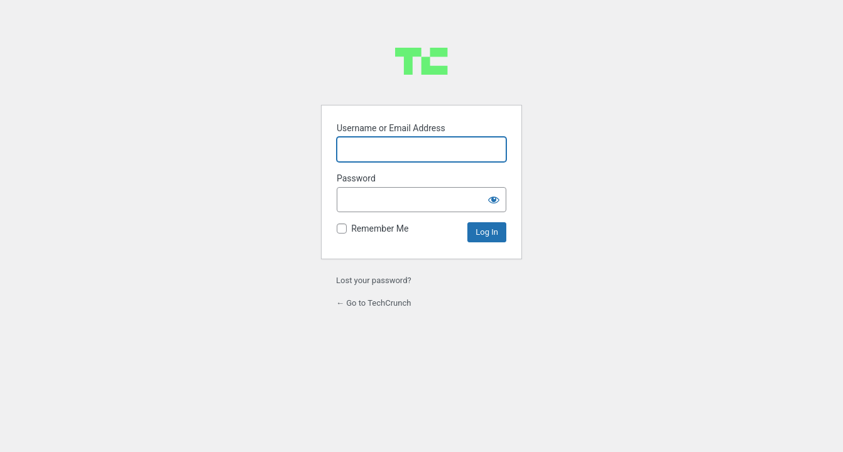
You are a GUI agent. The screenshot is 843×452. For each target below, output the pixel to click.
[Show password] (493, 199)
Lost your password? (373, 280)
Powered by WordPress (421, 61)
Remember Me (379, 228)
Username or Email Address (391, 128)
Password (356, 178)
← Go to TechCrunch (373, 303)
